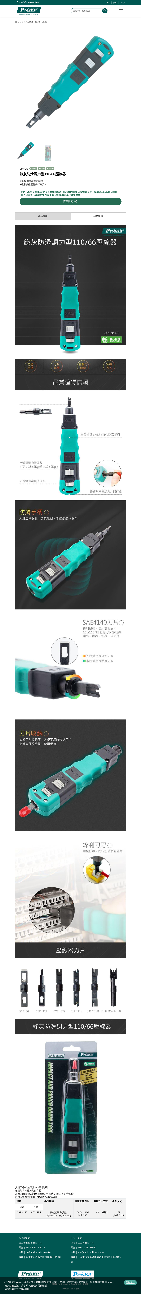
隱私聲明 (42, 1285)
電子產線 (27, 192)
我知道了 (130, 1282)
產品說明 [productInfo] (43, 216)
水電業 (83, 192)
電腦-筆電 (40, 192)
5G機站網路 (70, 192)
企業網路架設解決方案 (68, 195)
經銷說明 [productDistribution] (98, 216)
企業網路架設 (54, 192)
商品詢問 (70, 201)
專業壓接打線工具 (44, 195)
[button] (122, 83)
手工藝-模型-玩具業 (99, 192)
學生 (30, 195)
